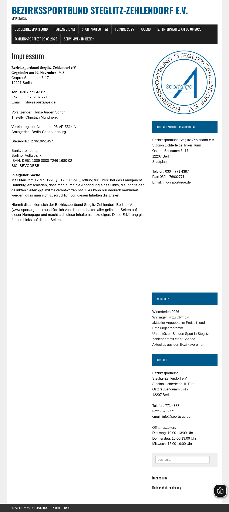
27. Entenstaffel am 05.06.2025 (179, 29)
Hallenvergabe (64, 29)
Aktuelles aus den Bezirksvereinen (178, 344)
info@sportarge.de (177, 182)
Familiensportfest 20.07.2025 (36, 39)
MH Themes (63, 508)
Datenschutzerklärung (166, 487)
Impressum (159, 477)
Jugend (146, 29)
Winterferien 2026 (165, 312)
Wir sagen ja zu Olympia (170, 317)
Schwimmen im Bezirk (79, 39)
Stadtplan (159, 161)
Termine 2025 (124, 29)
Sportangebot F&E (95, 29)
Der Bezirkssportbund (31, 29)
